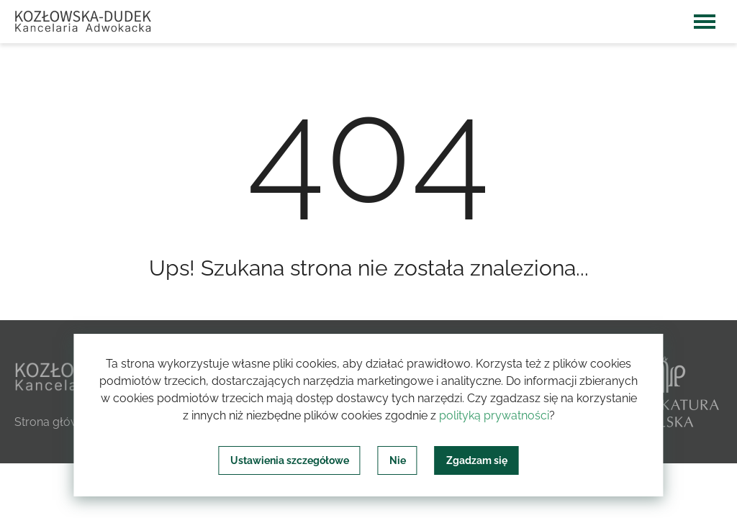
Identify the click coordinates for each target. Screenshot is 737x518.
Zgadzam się (476, 460)
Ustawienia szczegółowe (289, 460)
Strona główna (53, 422)
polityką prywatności (494, 415)
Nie (397, 460)
